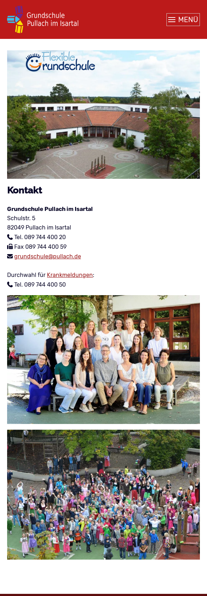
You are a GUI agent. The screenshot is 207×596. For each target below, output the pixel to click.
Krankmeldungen (70, 275)
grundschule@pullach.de (47, 256)
